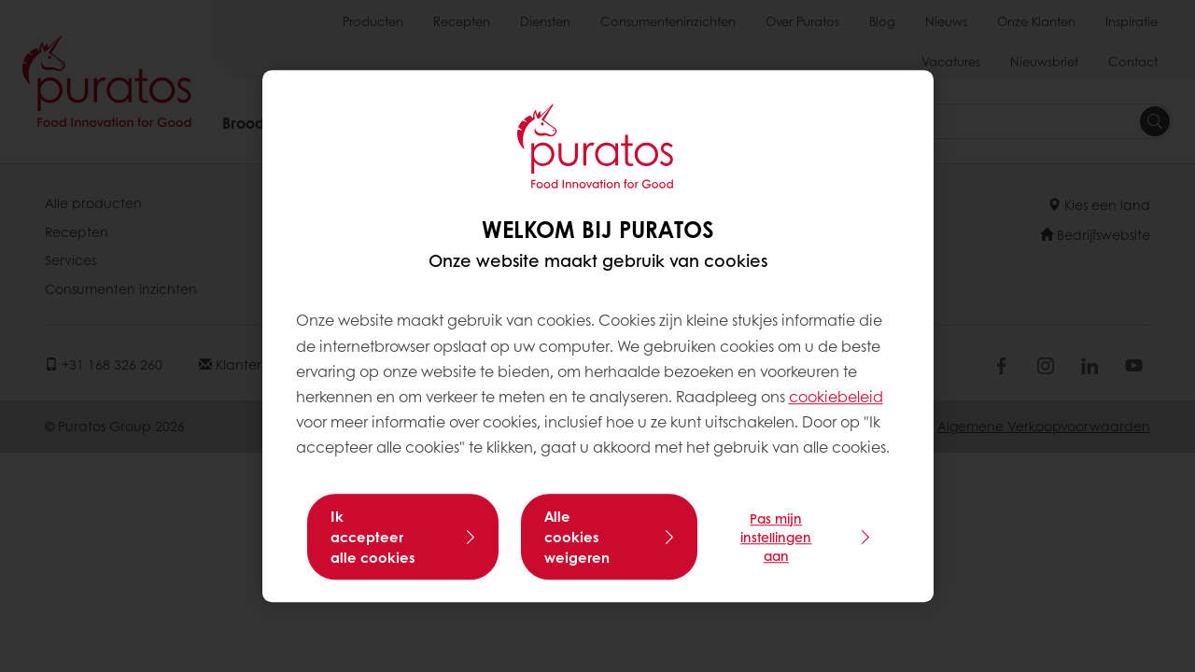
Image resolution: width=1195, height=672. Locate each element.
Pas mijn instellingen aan (775, 537)
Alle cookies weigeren (577, 536)
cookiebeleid (836, 396)
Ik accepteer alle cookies (372, 536)
